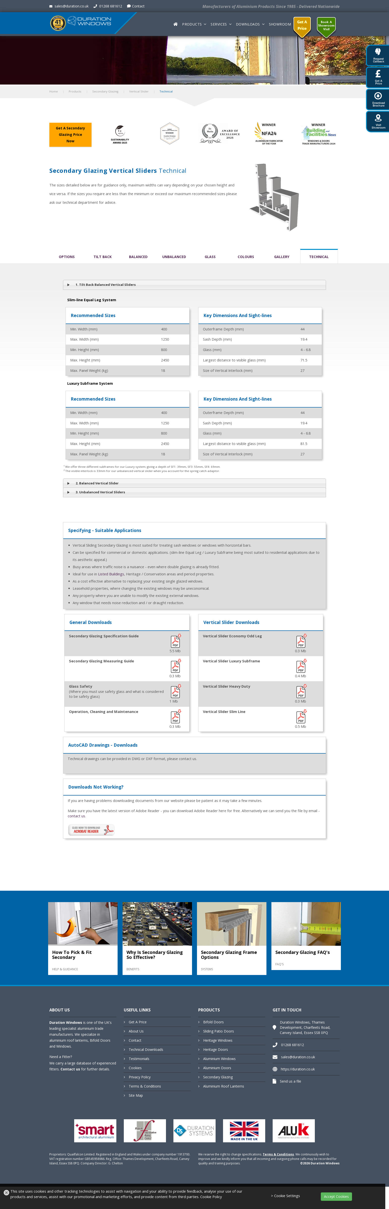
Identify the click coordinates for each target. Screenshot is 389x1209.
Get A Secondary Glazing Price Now (70, 134)
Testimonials (139, 1058)
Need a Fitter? (60, 1056)
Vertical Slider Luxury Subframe (231, 661)
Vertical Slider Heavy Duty (226, 686)
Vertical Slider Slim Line (224, 711)
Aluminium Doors (217, 1067)
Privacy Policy (140, 1077)
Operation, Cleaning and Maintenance (103, 711)
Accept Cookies (336, 1196)
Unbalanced (174, 256)
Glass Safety (80, 686)
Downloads (248, 24)
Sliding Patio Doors (218, 1031)
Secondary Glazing (105, 91)
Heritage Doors (215, 1049)
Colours (246, 256)
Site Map (136, 1095)
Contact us (70, 1069)
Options (67, 256)
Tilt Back (103, 256)
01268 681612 (108, 6)
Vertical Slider (139, 91)
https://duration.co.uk (298, 1069)
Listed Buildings (111, 574)
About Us (136, 1031)
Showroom (280, 24)
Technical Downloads (146, 1049)
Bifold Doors (213, 1022)
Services (219, 24)
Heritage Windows (217, 1040)
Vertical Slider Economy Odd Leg (232, 636)
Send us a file (290, 1081)
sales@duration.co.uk (69, 6)
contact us (76, 816)
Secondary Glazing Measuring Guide (101, 661)
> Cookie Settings (285, 1195)
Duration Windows (65, 1022)
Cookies (135, 1067)
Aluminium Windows (219, 1058)
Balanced (138, 256)
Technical (319, 256)
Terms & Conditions (145, 1086)
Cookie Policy (211, 1196)
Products (192, 24)
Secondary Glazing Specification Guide (104, 636)
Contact (136, 6)
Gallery (281, 256)
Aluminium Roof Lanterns (223, 1086)
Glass (210, 256)
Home (53, 91)
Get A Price (138, 1022)
